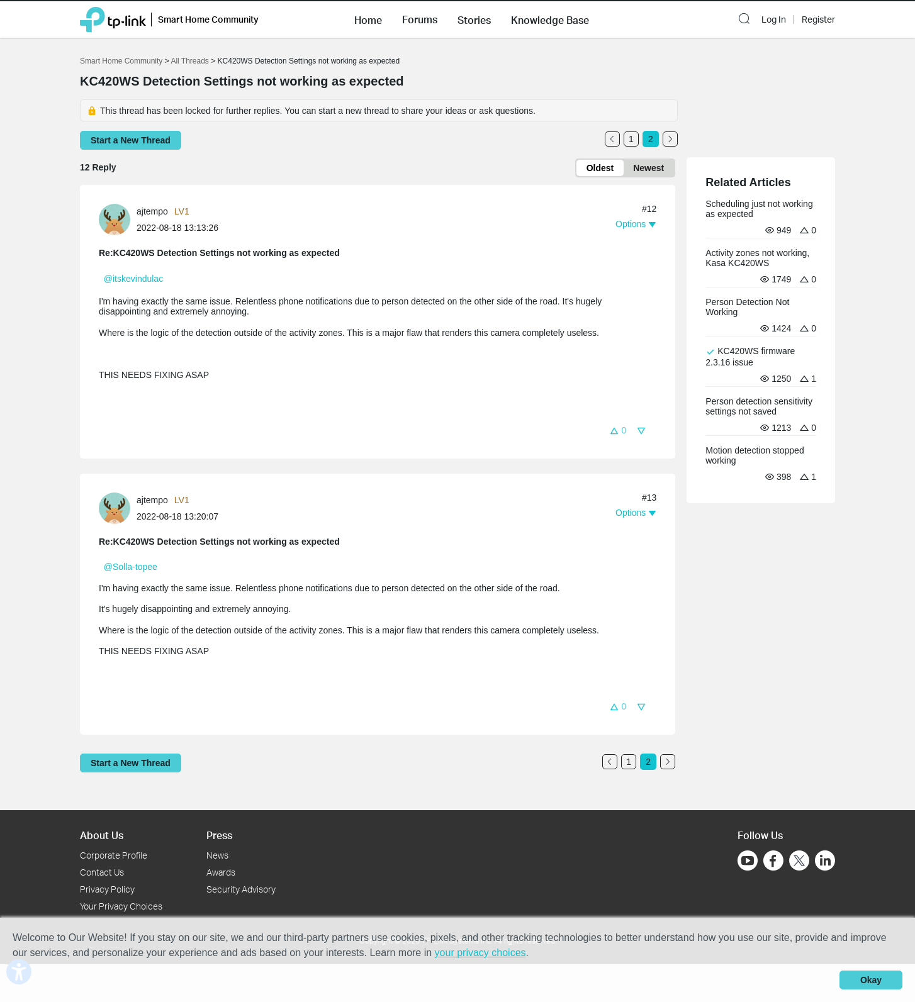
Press (219, 835)
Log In (773, 19)
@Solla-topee (130, 567)
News (217, 855)
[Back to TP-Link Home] (113, 18)
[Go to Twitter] (799, 861)
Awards (220, 872)
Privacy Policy (107, 889)
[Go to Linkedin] (825, 860)
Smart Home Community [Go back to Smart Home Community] (121, 61)
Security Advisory (241, 889)
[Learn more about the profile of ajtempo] (118, 219)
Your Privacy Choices (121, 906)
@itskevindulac (133, 279)
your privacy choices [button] (480, 952)
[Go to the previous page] (612, 139)
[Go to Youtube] (748, 860)
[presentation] (114, 219)
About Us (101, 835)
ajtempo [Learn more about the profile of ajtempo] (152, 211)
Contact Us (102, 872)
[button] (368, 19)
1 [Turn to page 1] (631, 139)
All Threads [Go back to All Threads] (189, 61)
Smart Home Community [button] (208, 19)
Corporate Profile (113, 855)
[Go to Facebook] (773, 860)
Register (818, 19)
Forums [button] (419, 19)
